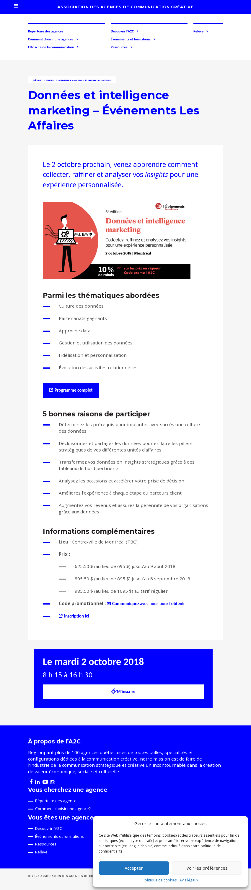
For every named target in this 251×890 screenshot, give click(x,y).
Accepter (134, 868)
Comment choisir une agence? (53, 39)
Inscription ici (76, 616)
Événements (38, 80)
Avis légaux (189, 880)
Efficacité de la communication (53, 47)
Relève (200, 31)
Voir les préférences (207, 868)
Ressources (122, 47)
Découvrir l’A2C (48, 828)
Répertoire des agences (45, 31)
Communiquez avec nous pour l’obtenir (148, 603)
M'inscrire (123, 691)
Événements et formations (133, 39)
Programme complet (74, 390)
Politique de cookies (160, 880)
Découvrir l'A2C (125, 31)
